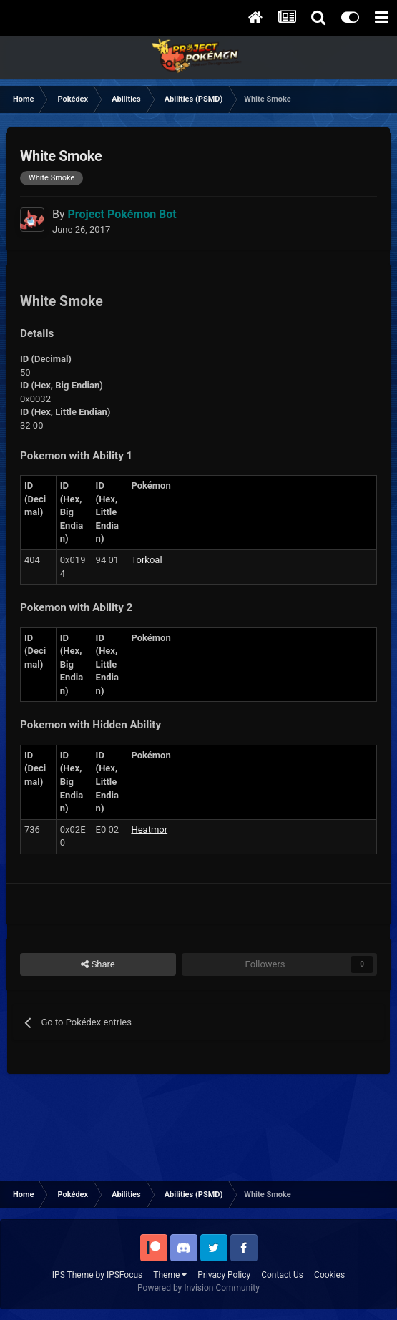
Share (97, 964)
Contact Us (282, 1275)
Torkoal (146, 559)
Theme (170, 1275)
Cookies (329, 1275)
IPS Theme (73, 1275)
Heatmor (149, 829)
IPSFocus (124, 1275)
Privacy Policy (223, 1275)
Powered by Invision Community (198, 1288)
